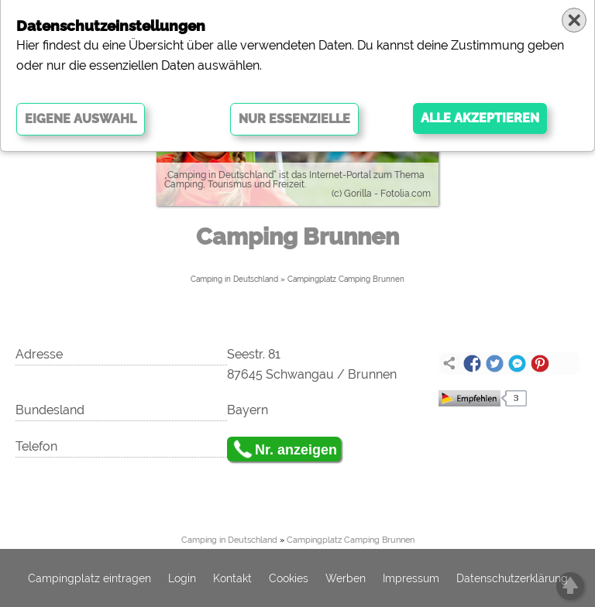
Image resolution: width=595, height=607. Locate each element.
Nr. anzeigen (296, 450)
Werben (345, 578)
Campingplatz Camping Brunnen (345, 279)
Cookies (288, 578)
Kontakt (232, 578)
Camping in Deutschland (234, 279)
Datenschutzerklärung (512, 578)
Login (182, 578)
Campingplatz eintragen (89, 578)
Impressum (411, 578)
